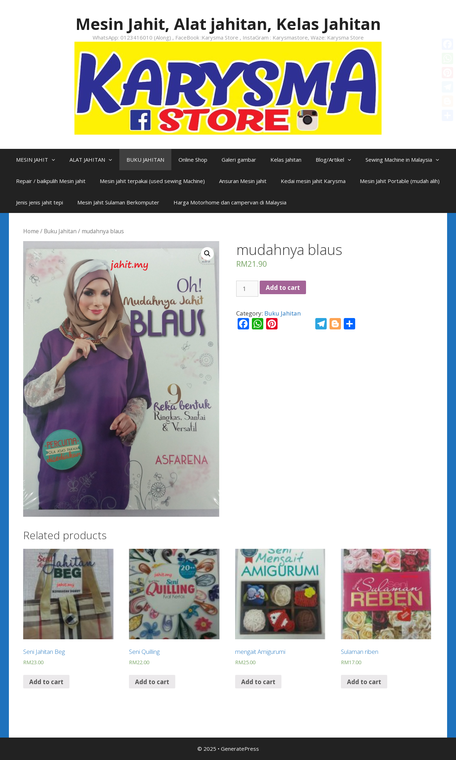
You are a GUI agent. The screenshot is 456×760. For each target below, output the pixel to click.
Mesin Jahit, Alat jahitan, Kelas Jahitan (228, 24)
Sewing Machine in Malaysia (406, 159)
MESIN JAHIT (39, 159)
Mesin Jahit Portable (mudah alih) (400, 180)
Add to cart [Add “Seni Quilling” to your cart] (152, 682)
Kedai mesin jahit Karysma (313, 180)
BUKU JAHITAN (145, 159)
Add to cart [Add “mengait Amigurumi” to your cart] (258, 682)
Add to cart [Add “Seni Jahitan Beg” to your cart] (46, 682)
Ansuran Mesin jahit (242, 180)
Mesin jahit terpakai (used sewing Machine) (152, 180)
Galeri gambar (239, 159)
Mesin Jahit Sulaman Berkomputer (118, 202)
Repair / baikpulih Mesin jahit (51, 180)
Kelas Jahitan (285, 159)
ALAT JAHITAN (94, 159)
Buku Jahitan (60, 231)
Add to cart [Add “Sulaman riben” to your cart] (364, 682)
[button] (55, 159)
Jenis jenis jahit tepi (39, 202)
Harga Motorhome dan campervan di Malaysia (229, 202)
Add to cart (283, 287)
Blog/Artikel (337, 159)
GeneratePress (240, 748)
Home (31, 231)
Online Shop (192, 159)
